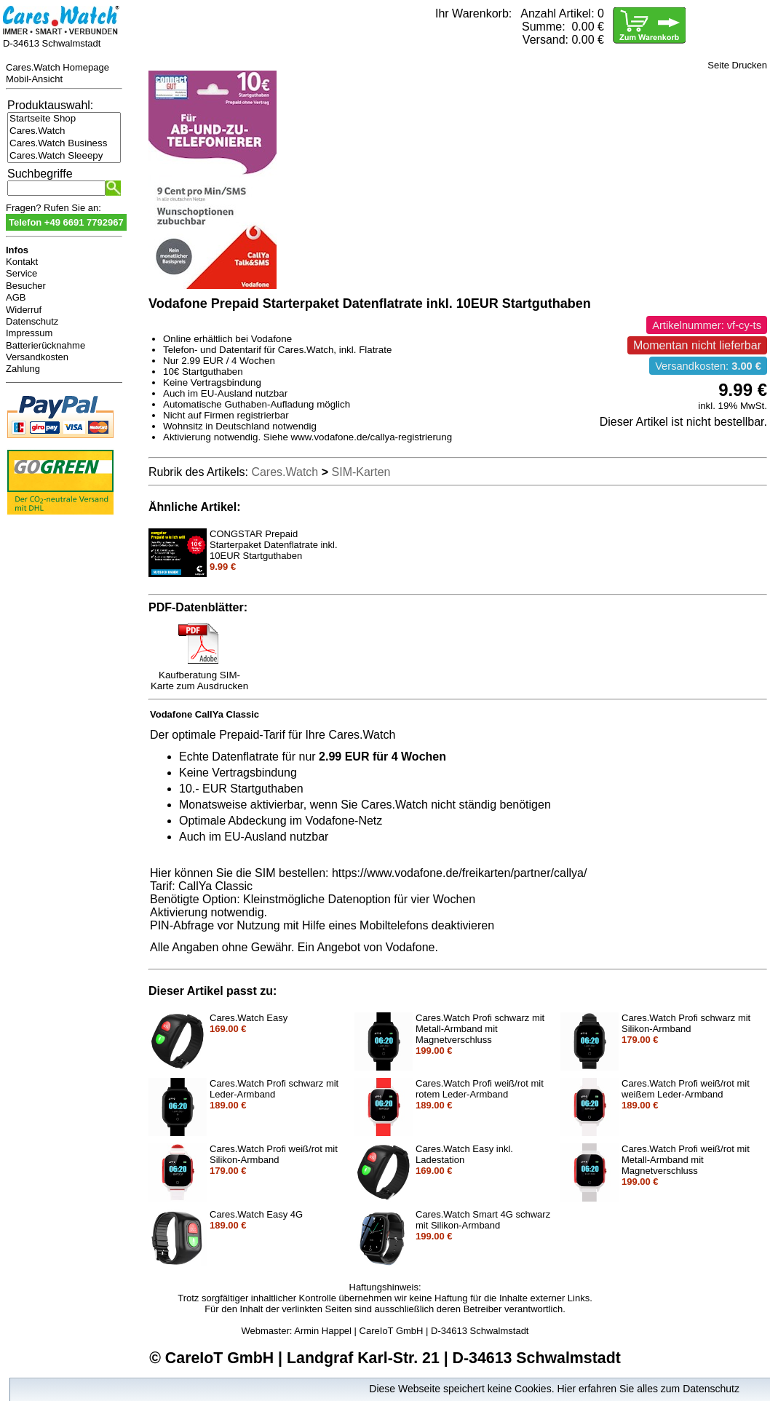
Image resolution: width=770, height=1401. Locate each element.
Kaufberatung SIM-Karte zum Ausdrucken (199, 676)
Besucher (26, 285)
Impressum (29, 333)
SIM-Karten (361, 472)
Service (21, 273)
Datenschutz (32, 321)
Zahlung (23, 368)
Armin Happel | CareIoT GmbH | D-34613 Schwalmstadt (411, 1330)
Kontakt (22, 261)
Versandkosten (37, 357)
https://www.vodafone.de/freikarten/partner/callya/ (459, 873)
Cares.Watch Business (64, 144)
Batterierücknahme (45, 345)
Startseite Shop (64, 119)
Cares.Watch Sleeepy (64, 156)
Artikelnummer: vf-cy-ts (706, 325)
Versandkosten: (708, 366)
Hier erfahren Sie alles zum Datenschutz (648, 1388)
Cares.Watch (64, 131)
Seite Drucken (737, 65)
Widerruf (23, 309)
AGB (15, 297)
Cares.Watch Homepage (57, 67)
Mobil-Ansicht (34, 79)
